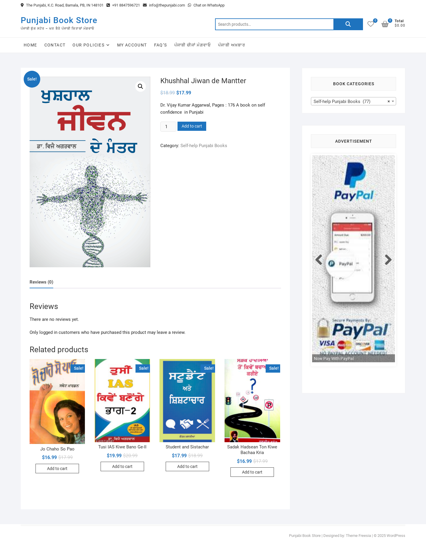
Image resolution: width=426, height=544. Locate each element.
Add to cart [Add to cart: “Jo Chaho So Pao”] (57, 468)
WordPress (396, 535)
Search (348, 24)
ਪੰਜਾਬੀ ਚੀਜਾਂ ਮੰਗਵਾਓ (192, 45)
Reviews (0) (41, 282)
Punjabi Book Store (59, 20)
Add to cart (192, 126)
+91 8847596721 (123, 5)
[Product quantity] (168, 127)
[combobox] (353, 101)
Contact (55, 45)
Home (30, 45)
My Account (132, 45)
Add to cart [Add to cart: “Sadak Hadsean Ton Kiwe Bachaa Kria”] (252, 472)
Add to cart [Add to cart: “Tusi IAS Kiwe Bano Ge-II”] (122, 466)
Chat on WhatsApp (206, 5)
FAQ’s (160, 45)
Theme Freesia (358, 535)
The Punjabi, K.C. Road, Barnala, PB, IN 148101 (62, 5)
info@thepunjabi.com (164, 5)
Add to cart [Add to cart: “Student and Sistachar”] (187, 466)
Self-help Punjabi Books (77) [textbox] (352, 101)
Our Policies (88, 45)
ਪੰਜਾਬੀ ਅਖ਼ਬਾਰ (231, 45)
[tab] (41, 282)
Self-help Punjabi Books (203, 145)
